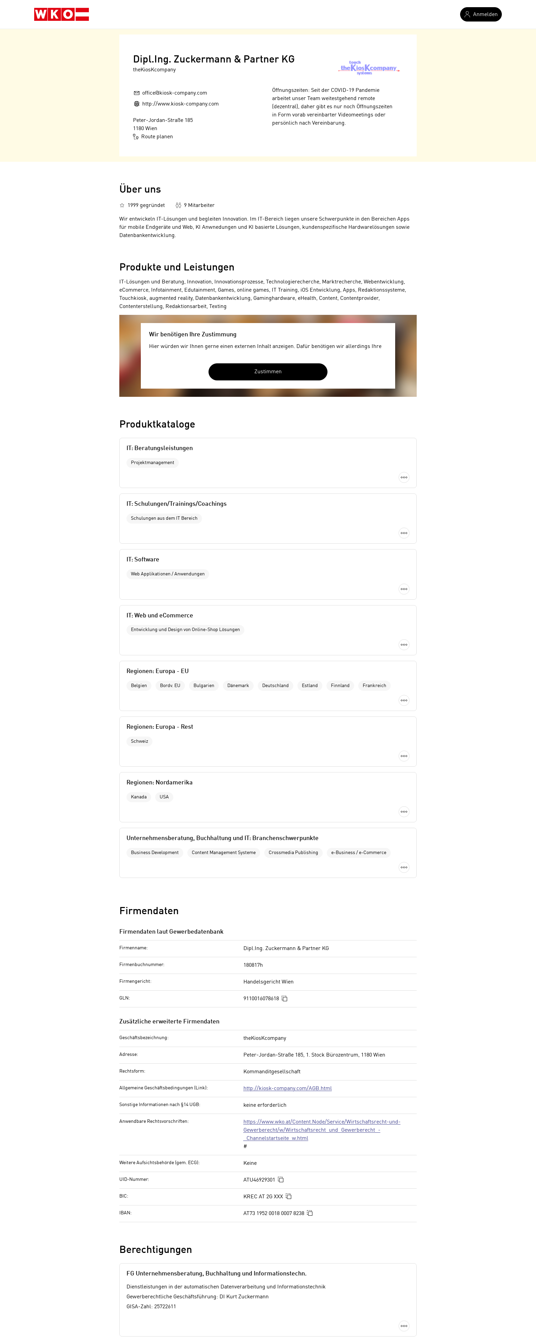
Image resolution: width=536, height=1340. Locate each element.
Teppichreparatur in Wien (149, 1247)
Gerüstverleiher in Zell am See (155, 1281)
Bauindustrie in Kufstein (148, 1201)
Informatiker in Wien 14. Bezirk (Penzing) (315, 1258)
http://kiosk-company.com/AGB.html (287, 832)
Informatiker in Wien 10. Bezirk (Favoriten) (317, 1212)
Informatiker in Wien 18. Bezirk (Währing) (316, 1293)
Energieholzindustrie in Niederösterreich (168, 1224)
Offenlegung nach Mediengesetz (183, 1118)
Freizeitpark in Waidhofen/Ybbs (157, 1235)
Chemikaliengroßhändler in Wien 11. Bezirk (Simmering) (187, 1270)
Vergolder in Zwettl (142, 1293)
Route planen (153, 136)
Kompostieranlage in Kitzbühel (156, 1189)
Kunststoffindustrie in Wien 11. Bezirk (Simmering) (180, 1258)
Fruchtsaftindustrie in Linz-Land (158, 1212)
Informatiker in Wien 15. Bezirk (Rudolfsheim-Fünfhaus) (333, 1270)
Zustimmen (268, 372)
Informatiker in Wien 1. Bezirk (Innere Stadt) (319, 1201)
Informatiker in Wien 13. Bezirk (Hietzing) (315, 1247)
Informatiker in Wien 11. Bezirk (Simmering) (319, 1224)
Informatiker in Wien (291, 1189)
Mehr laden (268, 619)
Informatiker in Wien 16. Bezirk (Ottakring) (317, 1281)
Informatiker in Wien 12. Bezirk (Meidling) (316, 1235)
